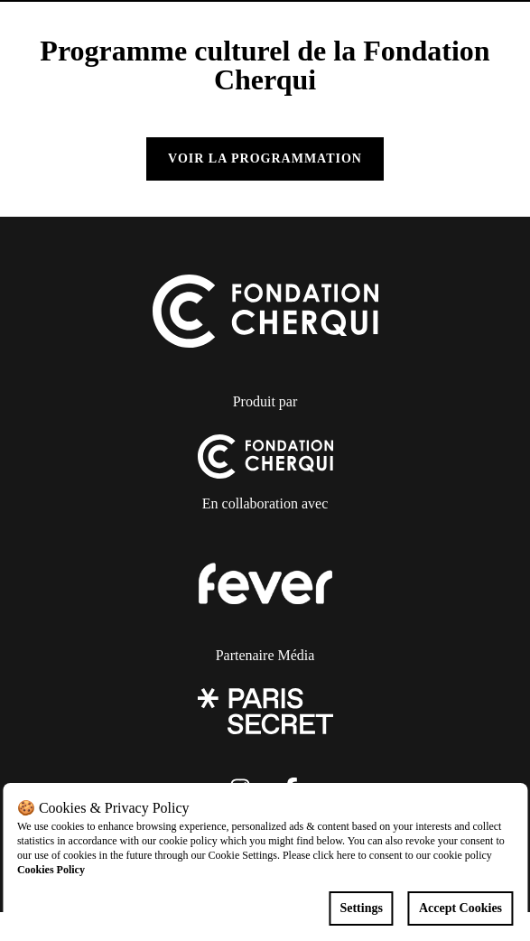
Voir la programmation (265, 158)
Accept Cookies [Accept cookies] (460, 908)
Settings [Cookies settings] (360, 908)
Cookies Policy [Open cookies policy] (51, 869)
